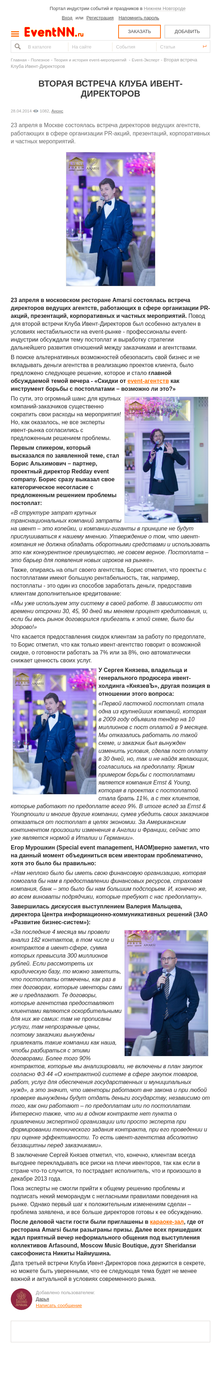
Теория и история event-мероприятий (91, 59)
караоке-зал (167, 1222)
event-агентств (148, 381)
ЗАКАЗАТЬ (139, 31)
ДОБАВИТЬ (187, 31)
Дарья (42, 1299)
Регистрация (100, 17)
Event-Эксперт (146, 59)
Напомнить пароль (139, 17)
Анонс (57, 110)
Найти (17, 46)
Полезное (40, 59)
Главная (19, 59)
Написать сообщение (59, 1305)
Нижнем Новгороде (165, 8)
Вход (67, 17)
